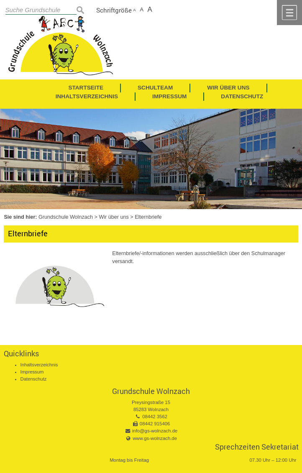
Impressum (32, 371)
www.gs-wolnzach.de (155, 438)
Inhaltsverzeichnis (39, 364)
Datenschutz (33, 378)
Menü (289, 12)
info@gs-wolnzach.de (154, 430)
